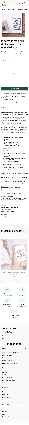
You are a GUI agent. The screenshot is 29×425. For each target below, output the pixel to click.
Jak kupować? (6, 372)
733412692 (4, 214)
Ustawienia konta (7, 400)
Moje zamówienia (7, 394)
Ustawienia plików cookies (10, 383)
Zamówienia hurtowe (8, 417)
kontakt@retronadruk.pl (7, 216)
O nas (4, 409)
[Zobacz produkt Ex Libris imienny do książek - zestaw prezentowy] (24, 267)
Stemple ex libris (11, 9)
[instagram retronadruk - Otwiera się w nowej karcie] (11, 344)
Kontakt (4, 411)
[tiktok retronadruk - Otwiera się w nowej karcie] (17, 344)
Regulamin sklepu (7, 377)
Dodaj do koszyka (14, 88)
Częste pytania (6, 375)
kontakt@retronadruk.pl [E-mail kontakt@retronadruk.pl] (10, 339)
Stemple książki (22, 9)
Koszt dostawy (6, 358)
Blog (3, 414)
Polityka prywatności (8, 380)
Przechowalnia (6, 397)
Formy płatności (7, 355)
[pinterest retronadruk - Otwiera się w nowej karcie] (14, 344)
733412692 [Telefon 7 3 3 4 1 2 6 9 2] (7, 336)
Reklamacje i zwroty (8, 360)
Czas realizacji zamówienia (10, 352)
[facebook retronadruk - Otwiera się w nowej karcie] (8, 344)
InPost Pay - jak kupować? (10, 363)
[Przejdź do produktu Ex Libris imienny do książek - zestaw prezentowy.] (14, 254)
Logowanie (5, 392)
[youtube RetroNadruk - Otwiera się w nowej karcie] (20, 344)
